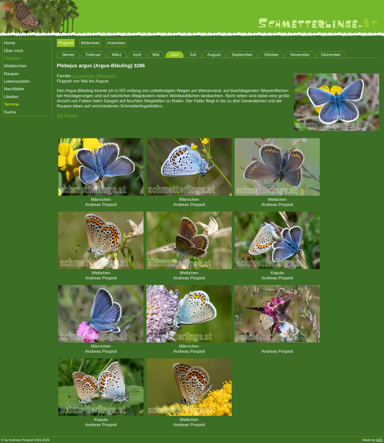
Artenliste (116, 42)
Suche (10, 112)
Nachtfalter (14, 88)
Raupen (11, 73)
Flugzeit (65, 42)
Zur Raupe (67, 115)
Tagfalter (12, 58)
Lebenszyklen (17, 81)
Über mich (13, 50)
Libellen (11, 96)
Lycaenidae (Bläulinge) (94, 75)
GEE (379, 440)
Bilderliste (90, 42)
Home (9, 42)
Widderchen (15, 65)
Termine (11, 104)
